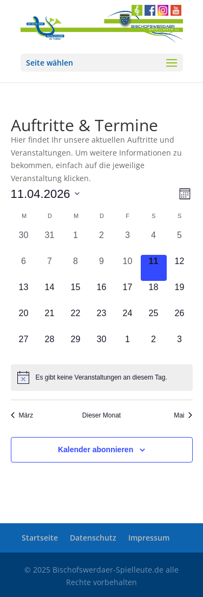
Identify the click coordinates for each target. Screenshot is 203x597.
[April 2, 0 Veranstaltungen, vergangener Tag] (102, 242)
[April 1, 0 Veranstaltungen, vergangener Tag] (76, 242)
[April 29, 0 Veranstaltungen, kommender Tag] (76, 346)
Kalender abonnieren (95, 449)
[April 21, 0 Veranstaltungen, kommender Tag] (50, 320)
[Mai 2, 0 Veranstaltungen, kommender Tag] (154, 346)
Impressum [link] (148, 537)
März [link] (22, 415)
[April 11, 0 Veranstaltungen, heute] (154, 268)
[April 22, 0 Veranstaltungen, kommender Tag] (76, 320)
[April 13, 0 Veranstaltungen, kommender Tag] (24, 294)
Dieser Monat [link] (101, 415)
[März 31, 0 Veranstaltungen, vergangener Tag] (50, 242)
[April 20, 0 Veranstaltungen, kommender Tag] (24, 320)
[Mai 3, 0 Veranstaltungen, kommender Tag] (180, 346)
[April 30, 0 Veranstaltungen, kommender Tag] (102, 346)
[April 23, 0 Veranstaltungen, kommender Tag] (102, 320)
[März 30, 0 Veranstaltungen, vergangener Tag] (24, 242)
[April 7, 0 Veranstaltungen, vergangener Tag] (50, 268)
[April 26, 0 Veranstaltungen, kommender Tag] (180, 320)
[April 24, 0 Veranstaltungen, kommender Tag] (128, 320)
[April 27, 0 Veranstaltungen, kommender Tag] (24, 346)
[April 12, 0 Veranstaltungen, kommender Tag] (180, 268)
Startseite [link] (40, 537)
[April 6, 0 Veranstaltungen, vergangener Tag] (24, 268)
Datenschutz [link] (93, 537)
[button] (102, 63)
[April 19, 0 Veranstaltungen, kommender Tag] (180, 294)
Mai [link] (183, 415)
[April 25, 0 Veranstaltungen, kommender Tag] (154, 320)
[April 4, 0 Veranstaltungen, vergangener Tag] (154, 242)
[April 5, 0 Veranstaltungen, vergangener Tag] (180, 242)
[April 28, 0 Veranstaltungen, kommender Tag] (50, 346)
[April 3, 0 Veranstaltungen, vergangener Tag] (128, 242)
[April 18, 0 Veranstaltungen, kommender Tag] (154, 294)
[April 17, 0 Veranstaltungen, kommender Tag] (128, 294)
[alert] (102, 377)
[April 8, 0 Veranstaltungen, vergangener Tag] (76, 268)
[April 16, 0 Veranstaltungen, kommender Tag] (102, 294)
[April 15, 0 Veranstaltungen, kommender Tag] (76, 294)
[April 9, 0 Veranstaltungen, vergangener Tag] (102, 268)
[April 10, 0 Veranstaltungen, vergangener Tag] (128, 268)
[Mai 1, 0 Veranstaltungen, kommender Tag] (128, 346)
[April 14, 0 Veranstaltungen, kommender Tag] (50, 294)
